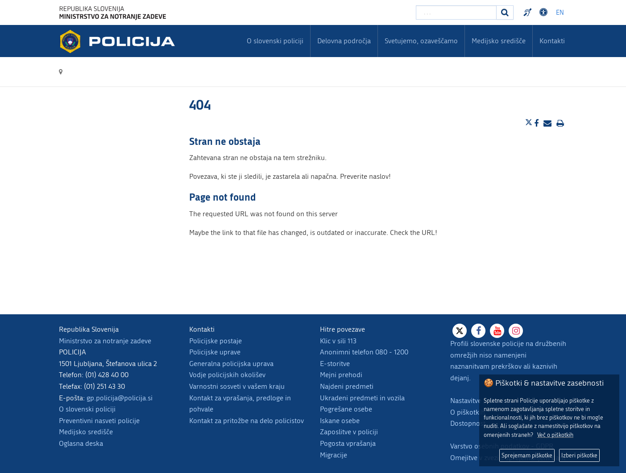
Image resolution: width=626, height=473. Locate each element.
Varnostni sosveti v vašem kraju (237, 386)
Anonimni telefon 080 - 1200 (364, 352)
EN (560, 12)
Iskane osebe (340, 420)
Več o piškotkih (555, 435)
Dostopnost (467, 423)
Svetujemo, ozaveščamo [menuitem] (421, 41)
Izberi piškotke (579, 455)
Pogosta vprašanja (348, 443)
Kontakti (552, 41)
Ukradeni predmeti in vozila (362, 398)
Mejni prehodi (341, 374)
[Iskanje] (505, 12)
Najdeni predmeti (346, 386)
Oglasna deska (81, 443)
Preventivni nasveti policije (99, 420)
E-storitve (335, 363)
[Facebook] (478, 331)
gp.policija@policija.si (120, 398)
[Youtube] (497, 331)
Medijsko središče (86, 432)
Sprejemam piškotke (527, 455)
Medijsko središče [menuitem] (499, 41)
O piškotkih (467, 412)
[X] (459, 331)
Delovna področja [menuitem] (344, 41)
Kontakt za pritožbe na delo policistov (246, 420)
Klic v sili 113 (338, 341)
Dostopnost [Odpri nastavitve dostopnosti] (544, 12)
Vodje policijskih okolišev (227, 374)
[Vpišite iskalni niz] (456, 12)
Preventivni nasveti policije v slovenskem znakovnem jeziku (528, 12)
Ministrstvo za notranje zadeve (105, 341)
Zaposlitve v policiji (349, 432)
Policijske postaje (215, 341)
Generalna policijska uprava (231, 363)
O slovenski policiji (87, 409)
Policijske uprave (214, 352)
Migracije (333, 455)
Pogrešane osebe (346, 409)
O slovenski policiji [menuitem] (275, 41)
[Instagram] (516, 331)
